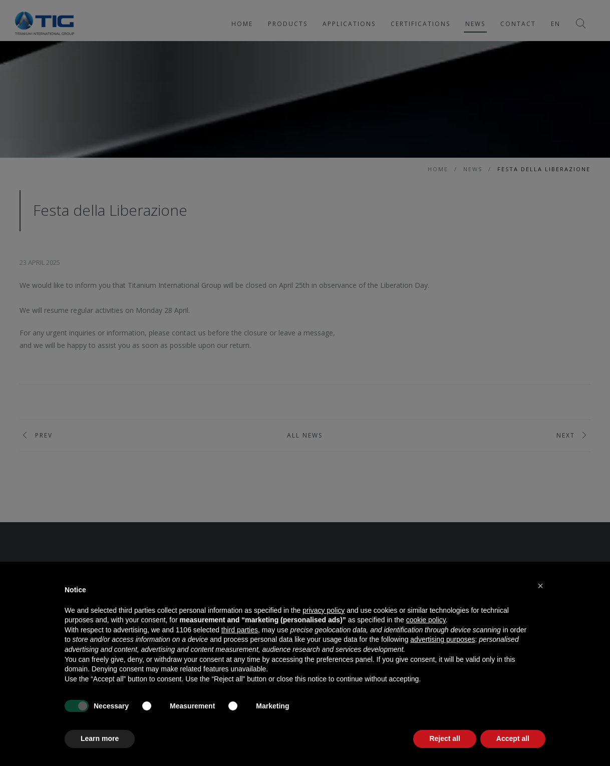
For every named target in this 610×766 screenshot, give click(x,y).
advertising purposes (442, 639)
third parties (239, 630)
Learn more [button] (100, 738)
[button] (540, 586)
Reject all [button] (444, 738)
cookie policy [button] (426, 620)
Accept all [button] (512, 738)
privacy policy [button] (323, 610)
